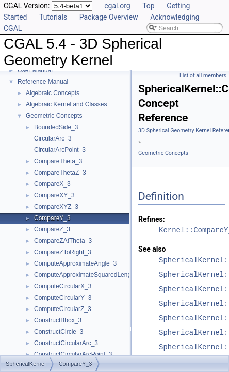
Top (148, 6)
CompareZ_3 (52, 229)
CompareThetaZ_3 (60, 172)
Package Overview (108, 17)
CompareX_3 (52, 184)
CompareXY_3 (54, 195)
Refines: (151, 219)
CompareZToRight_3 (62, 252)
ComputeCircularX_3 (62, 286)
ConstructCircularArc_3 (66, 343)
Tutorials (53, 17)
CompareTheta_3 (58, 161)
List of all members (202, 75)
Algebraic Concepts (52, 93)
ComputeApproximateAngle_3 (75, 263)
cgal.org (117, 6)
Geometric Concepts (54, 115)
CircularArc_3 (53, 138)
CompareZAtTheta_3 (63, 240)
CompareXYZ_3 (56, 206)
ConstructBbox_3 (57, 320)
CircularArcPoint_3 (60, 149)
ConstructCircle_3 (58, 331)
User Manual (35, 70)
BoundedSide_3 (56, 127)
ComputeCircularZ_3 (62, 309)
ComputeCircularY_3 (62, 297)
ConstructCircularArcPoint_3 (73, 354)
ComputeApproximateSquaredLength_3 (88, 274)
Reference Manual (43, 81)
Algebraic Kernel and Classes (66, 104)
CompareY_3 (52, 218)
